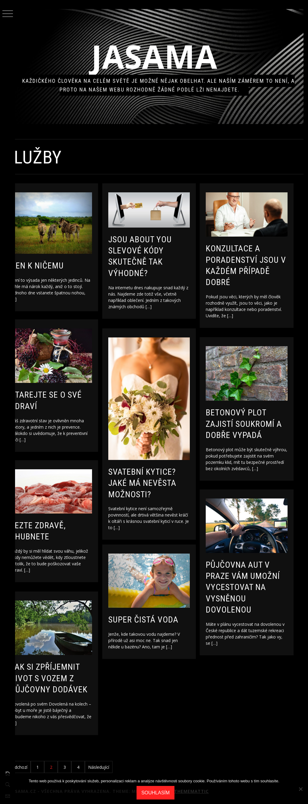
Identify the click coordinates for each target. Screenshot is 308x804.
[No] (300, 789)
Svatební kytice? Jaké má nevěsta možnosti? (157, 475)
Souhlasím (155, 792)
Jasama (162, 56)
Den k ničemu (52, 262)
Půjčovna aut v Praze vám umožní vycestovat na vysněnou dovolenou (258, 584)
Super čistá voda (158, 616)
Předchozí (32, 767)
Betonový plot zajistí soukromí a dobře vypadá (259, 420)
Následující (113, 767)
